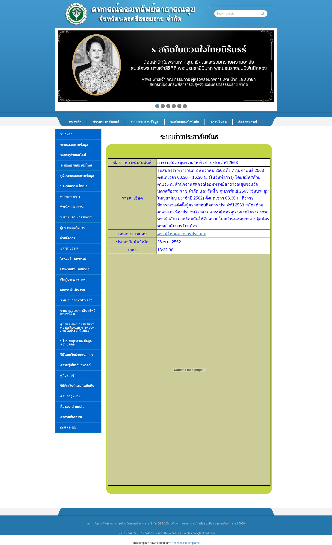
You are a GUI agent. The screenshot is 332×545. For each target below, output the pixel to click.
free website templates (185, 543)
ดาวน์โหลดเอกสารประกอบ (181, 234)
